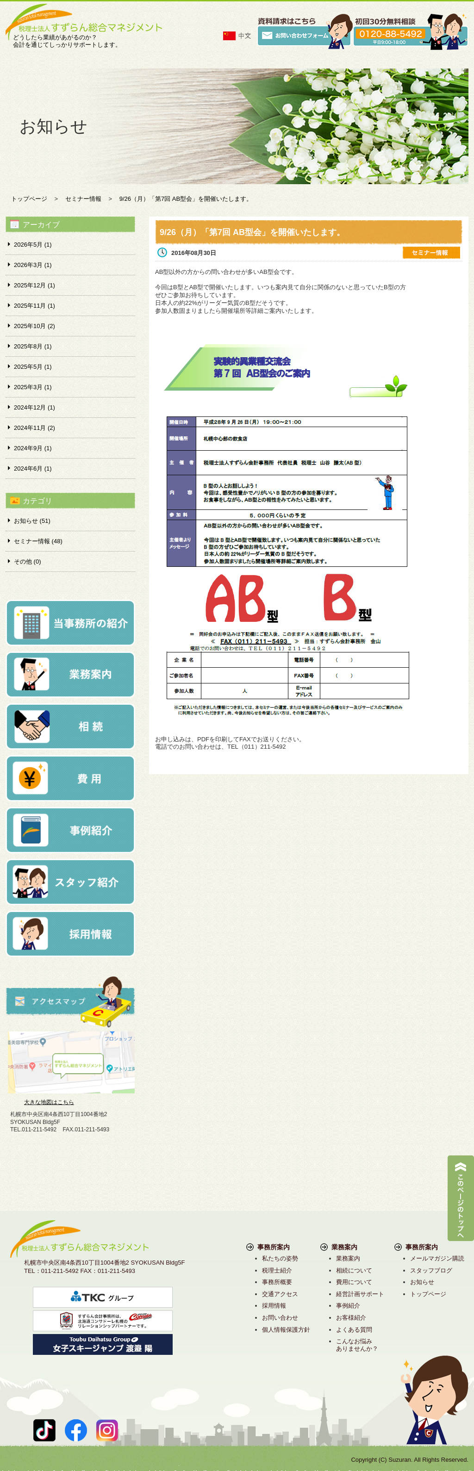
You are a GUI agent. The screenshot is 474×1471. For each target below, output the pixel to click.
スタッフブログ (431, 1270)
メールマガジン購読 (437, 1258)
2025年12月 (34, 285)
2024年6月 (33, 468)
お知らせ (422, 1282)
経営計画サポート (360, 1294)
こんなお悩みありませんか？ (357, 1345)
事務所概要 (277, 1282)
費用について (354, 1282)
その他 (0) (27, 561)
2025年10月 (34, 326)
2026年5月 (33, 244)
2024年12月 (34, 407)
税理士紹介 (277, 1270)
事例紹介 (348, 1305)
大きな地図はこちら (49, 1102)
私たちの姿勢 (280, 1258)
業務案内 (348, 1258)
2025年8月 (33, 346)
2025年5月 (33, 366)
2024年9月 (33, 448)
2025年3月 (33, 387)
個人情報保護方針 (286, 1329)
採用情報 (274, 1305)
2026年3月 (33, 264)
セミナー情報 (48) (38, 541)
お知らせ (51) (32, 520)
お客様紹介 (351, 1317)
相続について (354, 1270)
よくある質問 (354, 1329)
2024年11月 (34, 427)
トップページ (428, 1294)
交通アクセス (280, 1294)
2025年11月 (34, 305)
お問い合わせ (280, 1317)
